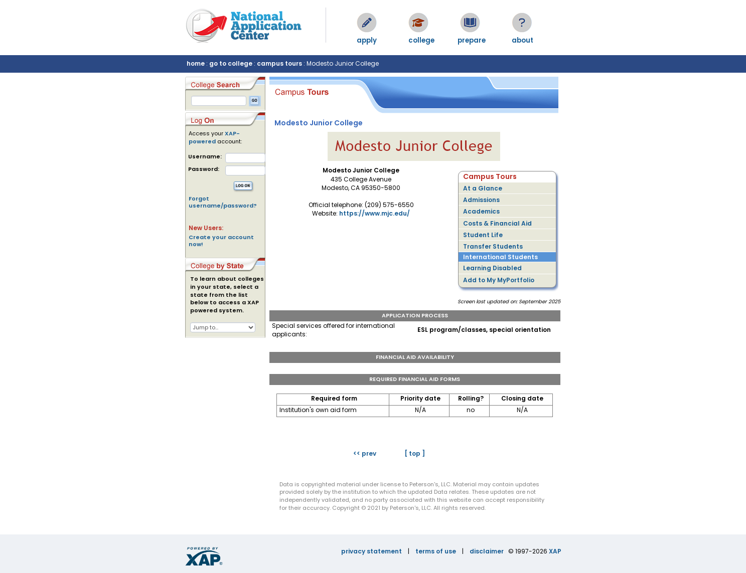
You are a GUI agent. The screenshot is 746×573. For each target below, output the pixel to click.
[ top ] (414, 453)
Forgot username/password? (223, 202)
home (196, 63)
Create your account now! (221, 241)
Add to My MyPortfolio (498, 280)
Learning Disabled (492, 268)
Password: (203, 169)
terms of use (435, 551)
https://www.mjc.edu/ (374, 213)
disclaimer (487, 551)
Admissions (481, 200)
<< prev (364, 453)
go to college (230, 63)
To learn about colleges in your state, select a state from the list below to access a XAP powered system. (227, 294)
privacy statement (371, 551)
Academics (481, 211)
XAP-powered (214, 137)
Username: (205, 156)
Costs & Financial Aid (497, 223)
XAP (555, 551)
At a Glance (482, 188)
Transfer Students (493, 246)
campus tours (279, 63)
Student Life (483, 235)
